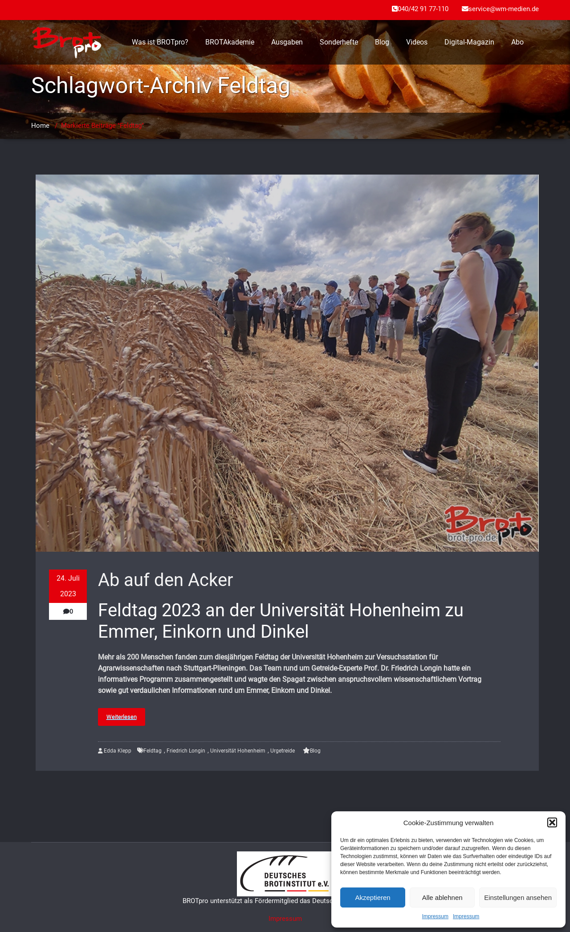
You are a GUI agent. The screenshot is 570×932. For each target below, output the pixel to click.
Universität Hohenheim (237, 751)
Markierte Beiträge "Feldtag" (102, 126)
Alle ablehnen (442, 897)
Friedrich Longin (186, 751)
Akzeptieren (372, 897)
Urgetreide (282, 751)
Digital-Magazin (469, 42)
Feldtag (152, 751)
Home (40, 126)
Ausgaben (287, 42)
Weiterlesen (121, 716)
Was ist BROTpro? (160, 42)
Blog (382, 42)
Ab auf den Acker (165, 580)
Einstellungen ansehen (518, 897)
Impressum (435, 916)
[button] (552, 822)
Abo (517, 42)
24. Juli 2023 (68, 586)
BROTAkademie (229, 42)
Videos (417, 42)
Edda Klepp (115, 751)
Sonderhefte (339, 42)
